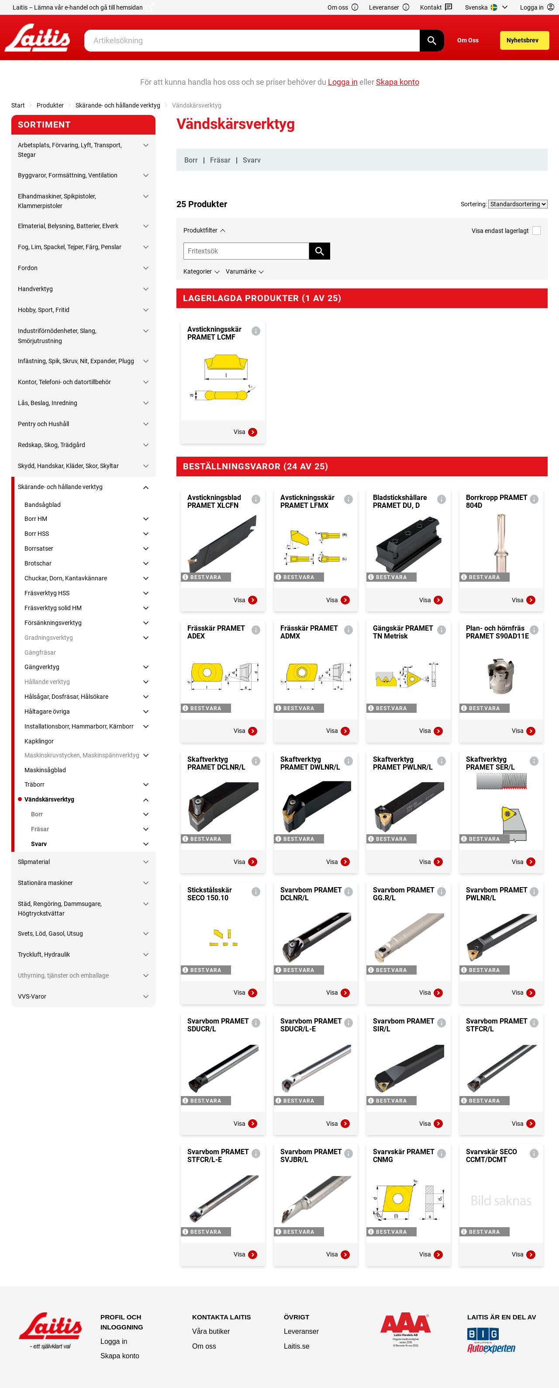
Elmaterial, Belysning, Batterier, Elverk (68, 225)
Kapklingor (39, 741)
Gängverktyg (41, 666)
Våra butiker (211, 1331)
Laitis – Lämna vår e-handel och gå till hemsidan (83, 7)
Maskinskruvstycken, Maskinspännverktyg (81, 755)
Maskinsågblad (45, 770)
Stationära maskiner (45, 882)
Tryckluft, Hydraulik (44, 954)
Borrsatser (38, 548)
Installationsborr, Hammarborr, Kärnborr (79, 726)
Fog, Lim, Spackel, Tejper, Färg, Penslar (69, 246)
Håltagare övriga (47, 711)
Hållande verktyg (47, 681)
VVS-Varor (32, 996)
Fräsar (40, 829)
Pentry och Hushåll (43, 423)
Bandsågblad (42, 504)
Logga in (113, 1341)
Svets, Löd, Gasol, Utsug (50, 933)
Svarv (39, 843)
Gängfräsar (40, 652)
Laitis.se (297, 1346)
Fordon (28, 267)
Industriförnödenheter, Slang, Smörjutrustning (57, 335)
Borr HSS (36, 533)
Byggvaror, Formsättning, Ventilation (67, 175)
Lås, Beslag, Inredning (47, 402)
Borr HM (35, 518)
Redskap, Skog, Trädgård (51, 444)
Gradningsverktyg (48, 637)
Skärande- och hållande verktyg (118, 105)
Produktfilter (200, 230)
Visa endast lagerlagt (506, 230)
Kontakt (436, 7)
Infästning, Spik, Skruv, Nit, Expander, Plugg (76, 360)
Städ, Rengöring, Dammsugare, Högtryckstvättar (60, 908)
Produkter (50, 105)
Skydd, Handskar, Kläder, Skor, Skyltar (68, 465)
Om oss (343, 7)
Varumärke (241, 271)
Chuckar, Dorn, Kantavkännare (65, 578)
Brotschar (38, 563)
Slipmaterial (34, 861)
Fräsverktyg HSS (46, 593)
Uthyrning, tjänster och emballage (63, 975)
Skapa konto (119, 1356)
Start (18, 105)
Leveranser (389, 7)
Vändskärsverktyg (49, 799)
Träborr (34, 784)
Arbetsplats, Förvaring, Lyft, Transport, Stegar (70, 150)
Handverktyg (35, 288)
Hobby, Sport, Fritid (43, 309)
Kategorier (197, 271)
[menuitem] (487, 7)
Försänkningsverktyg (53, 622)
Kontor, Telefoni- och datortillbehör (64, 381)
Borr (37, 814)
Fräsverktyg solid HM (53, 607)
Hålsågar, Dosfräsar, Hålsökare (66, 696)
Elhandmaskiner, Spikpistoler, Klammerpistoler (57, 201)
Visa (246, 432)
